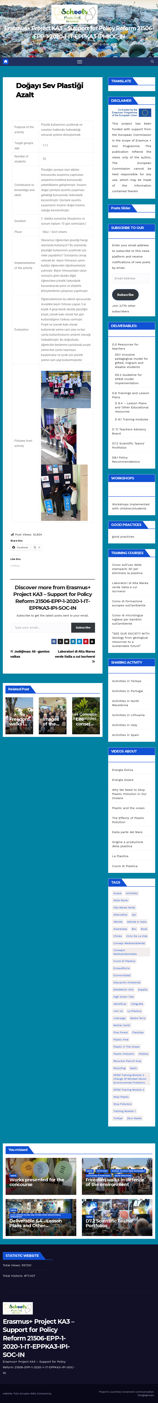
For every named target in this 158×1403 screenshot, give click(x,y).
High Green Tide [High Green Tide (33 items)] (123, 996)
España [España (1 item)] (142, 989)
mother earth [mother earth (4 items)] (121, 1025)
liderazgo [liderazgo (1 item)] (119, 1018)
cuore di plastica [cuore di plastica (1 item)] (124, 961)
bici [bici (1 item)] (134, 928)
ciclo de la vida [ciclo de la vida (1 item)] (136, 936)
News (13, 1176)
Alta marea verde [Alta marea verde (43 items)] (124, 907)
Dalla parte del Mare (127, 832)
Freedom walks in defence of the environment (115, 1182)
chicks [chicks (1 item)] (117, 936)
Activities (102, 1171)
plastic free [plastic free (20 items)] (120, 1039)
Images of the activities (52, 723)
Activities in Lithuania (128, 715)
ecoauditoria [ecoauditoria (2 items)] (121, 968)
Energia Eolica (122, 770)
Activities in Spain (125, 735)
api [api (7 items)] (134, 914)
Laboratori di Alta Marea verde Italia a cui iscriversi (75, 656)
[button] (152, 61)
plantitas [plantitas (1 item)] (138, 1032)
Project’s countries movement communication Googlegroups (126, 1393)
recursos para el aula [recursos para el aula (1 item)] (127, 1060)
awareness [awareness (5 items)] (120, 928)
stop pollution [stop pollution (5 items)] (122, 1103)
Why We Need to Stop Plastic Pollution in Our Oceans (129, 794)
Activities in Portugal (127, 691)
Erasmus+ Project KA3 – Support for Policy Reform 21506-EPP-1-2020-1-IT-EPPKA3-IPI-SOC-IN (38, 1338)
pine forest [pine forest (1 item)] (120, 1032)
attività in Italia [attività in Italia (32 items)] (137, 921)
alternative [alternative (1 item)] (120, 914)
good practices (123, 536)
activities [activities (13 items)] (132, 893)
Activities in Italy (124, 725)
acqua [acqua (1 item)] (117, 893)
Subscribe (83, 627)
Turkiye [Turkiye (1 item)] (118, 1118)
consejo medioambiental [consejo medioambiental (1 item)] (129, 943)
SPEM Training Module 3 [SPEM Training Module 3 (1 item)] (128, 1089)
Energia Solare (123, 780)
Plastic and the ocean (128, 808)
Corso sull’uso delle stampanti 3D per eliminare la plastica (127, 569)
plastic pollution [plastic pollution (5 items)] (123, 1053)
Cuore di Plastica (125, 866)
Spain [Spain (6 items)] (133, 1068)
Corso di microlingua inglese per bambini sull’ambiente (127, 619)
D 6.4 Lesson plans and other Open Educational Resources (35, 1216)
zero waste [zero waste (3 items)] (134, 1118)
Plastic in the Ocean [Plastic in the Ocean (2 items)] (126, 1046)
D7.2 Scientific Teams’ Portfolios (109, 1223)
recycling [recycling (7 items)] (119, 1068)
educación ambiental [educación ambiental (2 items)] (127, 982)
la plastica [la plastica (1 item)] (134, 1010)
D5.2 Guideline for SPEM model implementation (128, 379)
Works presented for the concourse (36, 1182)
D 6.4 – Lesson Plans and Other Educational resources (131, 407)
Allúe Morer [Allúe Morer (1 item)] (120, 900)
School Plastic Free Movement (128, 1171)
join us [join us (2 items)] (118, 1010)
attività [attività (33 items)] (117, 921)
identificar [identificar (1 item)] (120, 1003)
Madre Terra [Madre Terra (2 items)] (137, 1018)
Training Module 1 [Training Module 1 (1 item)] (124, 1111)
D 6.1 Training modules (131, 419)
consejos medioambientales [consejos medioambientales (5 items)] (125, 952)
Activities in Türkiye (126, 681)
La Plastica (120, 856)
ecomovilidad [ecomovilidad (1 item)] (121, 975)
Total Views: (12, 1265)
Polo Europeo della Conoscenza (32, 1393)
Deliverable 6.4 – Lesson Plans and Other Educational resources (35, 1225)
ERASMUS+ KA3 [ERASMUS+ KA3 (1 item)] (123, 989)
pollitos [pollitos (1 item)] (143, 1053)
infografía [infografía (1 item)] (137, 1003)
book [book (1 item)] (144, 928)
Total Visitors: (13, 1276)
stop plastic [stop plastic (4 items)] (121, 1096)
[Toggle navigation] (79, 62)
